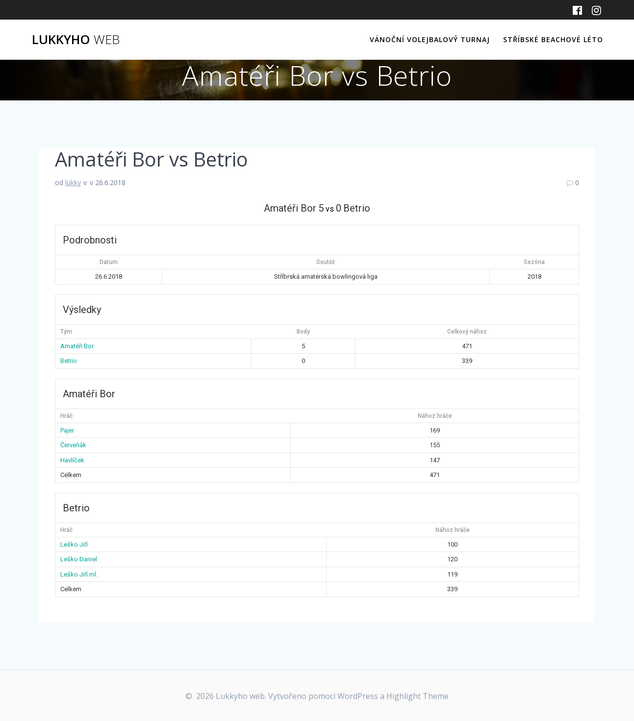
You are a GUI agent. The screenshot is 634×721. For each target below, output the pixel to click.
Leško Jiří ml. (79, 574)
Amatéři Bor (77, 346)
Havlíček (72, 460)
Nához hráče (435, 415)
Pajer (67, 430)
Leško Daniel (78, 559)
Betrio (68, 360)
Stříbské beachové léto (553, 39)
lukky (73, 182)
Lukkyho (76, 39)
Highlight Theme (417, 696)
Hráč (66, 415)
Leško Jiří (74, 544)
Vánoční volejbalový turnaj (430, 39)
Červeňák (73, 445)
